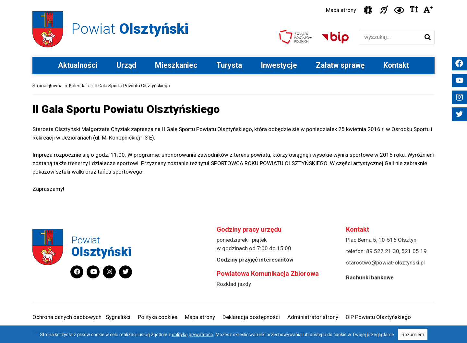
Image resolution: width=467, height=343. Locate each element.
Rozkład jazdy (234, 284)
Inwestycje (279, 65)
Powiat (129, 28)
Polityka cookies (157, 317)
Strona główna (47, 85)
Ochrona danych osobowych (67, 317)
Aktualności (78, 65)
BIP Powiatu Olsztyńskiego (378, 317)
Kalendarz (79, 85)
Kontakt (396, 65)
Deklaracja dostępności (251, 317)
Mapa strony (341, 10)
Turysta (229, 65)
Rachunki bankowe (370, 277)
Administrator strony (312, 317)
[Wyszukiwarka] (390, 37)
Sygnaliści (118, 317)
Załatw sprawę (340, 65)
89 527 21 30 (382, 251)
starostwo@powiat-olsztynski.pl (385, 262)
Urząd (126, 65)
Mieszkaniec (176, 65)
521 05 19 (414, 251)
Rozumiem (412, 334)
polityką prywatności (193, 334)
